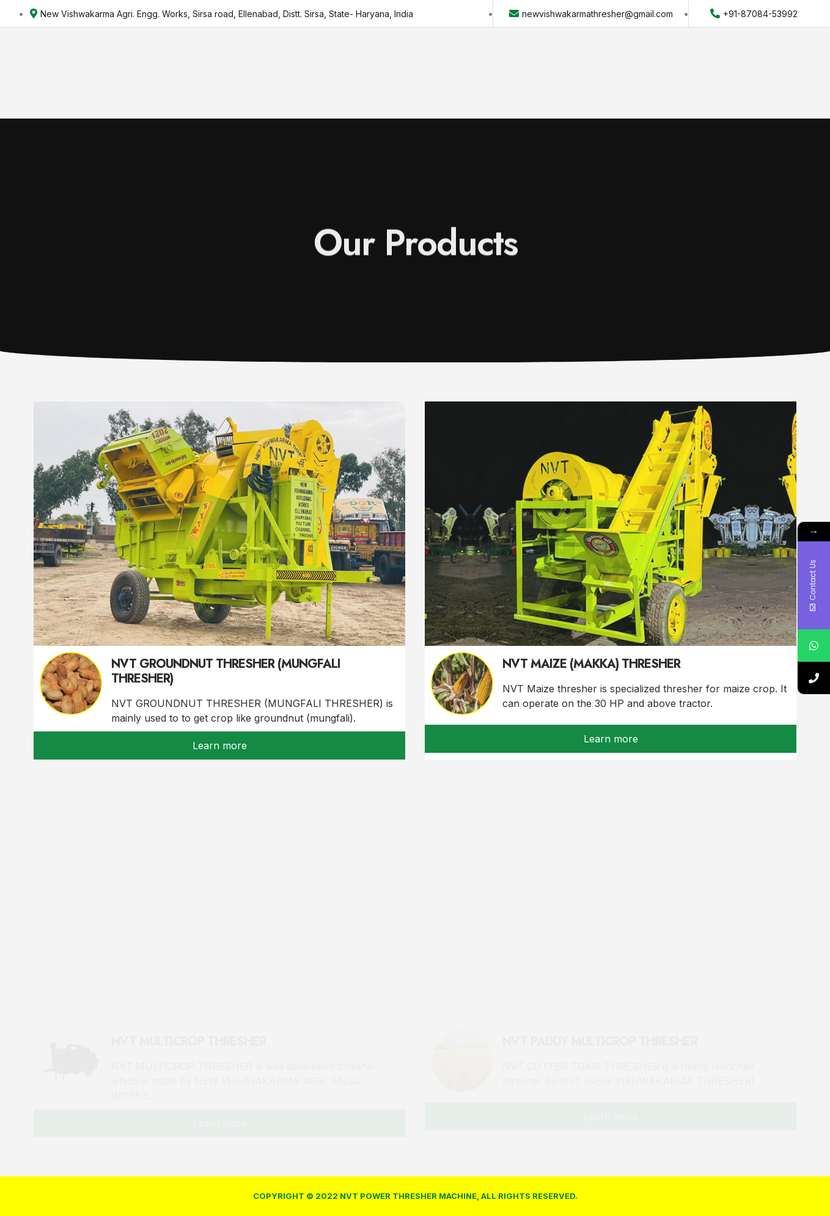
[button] (761, 64)
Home (187, 63)
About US (247, 63)
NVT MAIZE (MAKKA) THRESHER (591, 664)
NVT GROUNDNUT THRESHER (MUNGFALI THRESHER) (225, 671)
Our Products (331, 63)
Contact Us (422, 63)
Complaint (504, 63)
